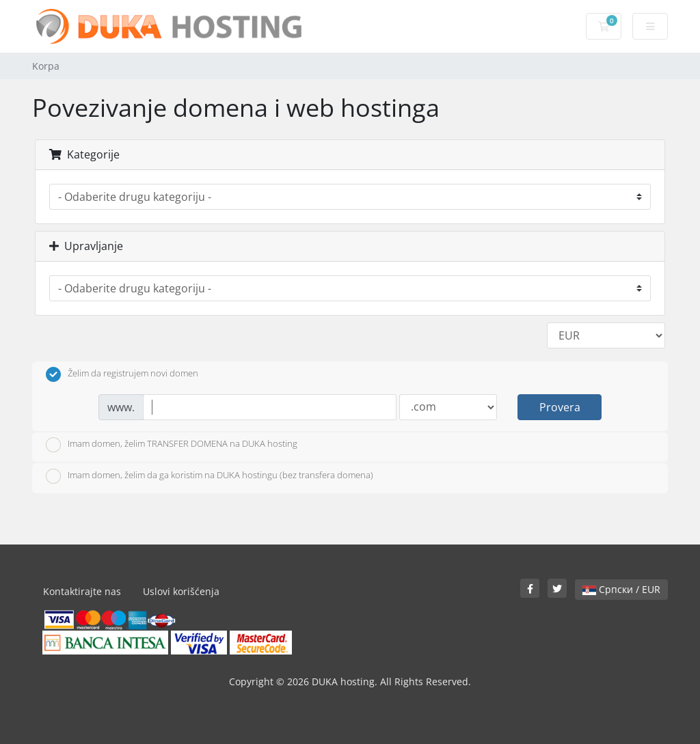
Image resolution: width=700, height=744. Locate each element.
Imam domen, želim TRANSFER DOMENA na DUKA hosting (171, 444)
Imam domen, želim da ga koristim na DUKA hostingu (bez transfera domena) (209, 476)
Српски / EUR (621, 589)
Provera (559, 407)
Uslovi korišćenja (181, 591)
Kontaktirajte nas (82, 591)
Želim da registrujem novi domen (122, 374)
